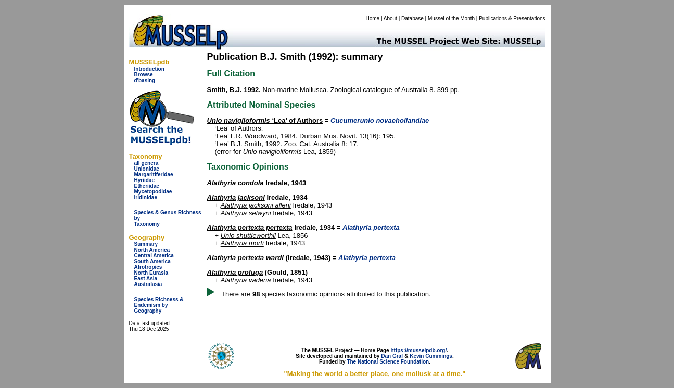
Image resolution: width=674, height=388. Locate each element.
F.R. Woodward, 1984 (263, 136)
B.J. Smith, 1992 (255, 144)
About (390, 18)
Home (372, 18)
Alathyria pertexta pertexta (250, 227)
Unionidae (146, 169)
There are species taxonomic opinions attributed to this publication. (326, 294)
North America (152, 250)
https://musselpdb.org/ (418, 350)
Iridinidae (145, 197)
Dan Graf (392, 356)
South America (152, 261)
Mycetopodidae (153, 192)
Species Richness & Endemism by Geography (159, 305)
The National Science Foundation (388, 362)
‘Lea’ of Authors (265, 120)
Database (412, 18)
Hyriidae (144, 180)
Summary (146, 244)
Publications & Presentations (512, 18)
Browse (143, 74)
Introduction (149, 69)
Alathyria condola (235, 183)
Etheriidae (146, 186)
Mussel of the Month (451, 18)
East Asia (146, 278)
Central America (154, 255)
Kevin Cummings (431, 356)
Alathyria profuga (235, 272)
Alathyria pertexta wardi (245, 258)
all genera (146, 163)
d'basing (145, 80)
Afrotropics (148, 267)
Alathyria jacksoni (236, 197)
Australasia (148, 284)
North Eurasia (151, 273)
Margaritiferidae (153, 174)
